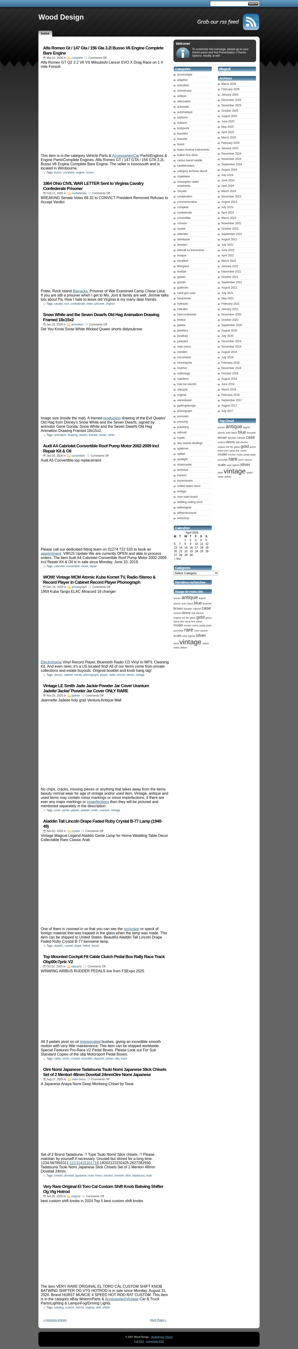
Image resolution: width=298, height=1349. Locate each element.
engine (80, 172)
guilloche (182, 287)
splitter (181, 453)
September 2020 (231, 325)
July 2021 (227, 293)
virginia (110, 303)
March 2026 (228, 84)
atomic (58, 674)
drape (77, 945)
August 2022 (229, 239)
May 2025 (227, 126)
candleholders (186, 165)
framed (93, 435)
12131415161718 (84, 1163)
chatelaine (183, 176)
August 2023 (229, 202)
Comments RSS (155, 1341)
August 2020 (229, 330)
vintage (140, 674)
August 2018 (229, 378)
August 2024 (229, 169)
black (190, 603)
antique (181, 96)
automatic (183, 106)
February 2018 (230, 395)
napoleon (183, 378)
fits (187, 617)
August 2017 (229, 405)
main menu (78, 1079)
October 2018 (229, 373)
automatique (185, 112)
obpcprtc (76, 966)
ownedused (184, 400)
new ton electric (186, 384)
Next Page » (158, 1320)
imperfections (98, 802)
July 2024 (227, 175)
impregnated (90, 1042)
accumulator (184, 74)
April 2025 (227, 132)
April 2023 (227, 212)
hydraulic (182, 303)
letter (90, 303)
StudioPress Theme (162, 1336)
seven (102, 435)
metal (199, 621)
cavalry (58, 303)
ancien (177, 598)
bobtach (182, 122)
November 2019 (231, 346)
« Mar (177, 558)
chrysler (182, 191)
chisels (58, 1175)
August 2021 (229, 287)
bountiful (182, 133)
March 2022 (228, 260)
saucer (204, 630)
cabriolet (59, 566)
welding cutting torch (190, 502)
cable (57, 1058)
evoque (181, 255)
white (111, 435)
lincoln (95, 945)
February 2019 (230, 362)
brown (178, 608)
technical (182, 470)
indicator (182, 309)
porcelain (183, 416)
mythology (183, 373)
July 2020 (227, 336)
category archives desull (192, 171)
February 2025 (230, 143)
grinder (181, 282)
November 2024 (231, 159)
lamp (188, 621)
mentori (108, 1175)
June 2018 (227, 384)
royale (181, 437)
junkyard (182, 341)
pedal (109, 1058)
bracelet (182, 139)
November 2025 (231, 105)
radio (112, 674)
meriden (182, 352)
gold (200, 617)
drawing (73, 435)
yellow (183, 647)
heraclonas (184, 298)
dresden (182, 244)
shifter (106, 1307)
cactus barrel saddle (189, 160)
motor (84, 566)
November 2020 (231, 314)
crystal (76, 831)
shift (98, 1307)
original (75, 1196)
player (104, 674)
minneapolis (184, 362)
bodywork (183, 128)
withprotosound (186, 512)
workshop (183, 518)
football (181, 271)
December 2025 (231, 100)
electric (200, 613)
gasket (181, 277)
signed (191, 636)
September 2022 (231, 234)
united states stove (188, 486)
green (208, 617)
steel (176, 643)
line (193, 621)
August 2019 (229, 352)
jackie (65, 810)
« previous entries (55, 1320)
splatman (183, 448)
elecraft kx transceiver (190, 250)
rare (188, 630)
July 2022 (227, 244)
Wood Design (61, 17)
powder (85, 810)
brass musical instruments (193, 149)
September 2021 (231, 282)
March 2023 (228, 218)
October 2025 (229, 110)
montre (187, 625)
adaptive (182, 80)
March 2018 (228, 389)
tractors (181, 475)
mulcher (182, 368)
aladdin (58, 945)
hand (176, 621)
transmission (185, 480)
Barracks (80, 291)
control (177, 613)
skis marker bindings (190, 443)
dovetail (69, 1175)
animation (77, 324)
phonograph (79, 587)
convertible (78, 455)
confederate (79, 193)
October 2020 (229, 319)
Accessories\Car (125, 156)
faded (86, 945)
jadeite (76, 695)
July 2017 (227, 411)
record (121, 674)
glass (193, 617)
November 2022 (231, 223)
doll (193, 613)
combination (184, 196)
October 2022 (229, 228)
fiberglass (183, 266)
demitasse (183, 239)
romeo (90, 172)
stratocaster (184, 464)
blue (198, 602)
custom (69, 1307)
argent (202, 598)
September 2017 (231, 400)
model (178, 625)
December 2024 (231, 153)
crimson (182, 223)
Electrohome (51, 662)
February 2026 (230, 89)
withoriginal (184, 507)
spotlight (182, 459)
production (112, 418)
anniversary (184, 90)
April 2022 (227, 255)
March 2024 (228, 191)
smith (94, 810)
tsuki (149, 1175)
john (182, 621)
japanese (81, 1175)
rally (117, 1058)
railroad (181, 432)
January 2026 (229, 94)
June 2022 (227, 250)
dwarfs (83, 435)
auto (184, 603)
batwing (59, 1307)
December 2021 (231, 271)
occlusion (131, 929)
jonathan (182, 336)
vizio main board (187, 496)
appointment (51, 553)
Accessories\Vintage (122, 1299)
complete (77, 57)
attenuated (183, 101)
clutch (65, 1058)
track (124, 1058)
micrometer (184, 357)
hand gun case (186, 293)
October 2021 (229, 277)
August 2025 (229, 116)
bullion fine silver (187, 155)
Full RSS (139, 1341)
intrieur (181, 319)
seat (184, 636)
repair (93, 566)
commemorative (187, 202)
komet (78, 674)
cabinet (68, 674)
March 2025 (228, 137)
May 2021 (227, 298)
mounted (86, 1058)
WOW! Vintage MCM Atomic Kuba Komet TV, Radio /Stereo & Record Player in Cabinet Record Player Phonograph (99, 580)
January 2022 (229, 266)
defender (182, 234)
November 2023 (231, 196)
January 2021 (229, 309)
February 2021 (230, 303)
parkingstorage (186, 405)
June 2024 (227, 180)
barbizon (182, 117)
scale (177, 636)
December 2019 (231, 341)
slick (128, 1175)
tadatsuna (138, 1175)
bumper (188, 608)
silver (201, 635)
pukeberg (183, 427)
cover (57, 810)
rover (197, 630)
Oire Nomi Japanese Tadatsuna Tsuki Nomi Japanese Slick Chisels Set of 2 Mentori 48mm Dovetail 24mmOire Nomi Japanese (104, 1072)
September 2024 (231, 164)
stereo (130, 674)
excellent (182, 260)
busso (57, 172)
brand (180, 144)
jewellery (182, 330)
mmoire (119, 1175)
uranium (105, 810)
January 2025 (229, 148)
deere (186, 613)
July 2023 (227, 207)
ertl (183, 617)
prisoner (99, 303)
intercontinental (186, 314)
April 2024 (227, 185)
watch (205, 643)
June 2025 (227, 121)
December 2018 (231, 368)
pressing (182, 421)
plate (209, 625)
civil (66, 303)
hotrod (80, 1307)
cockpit (75, 1058)
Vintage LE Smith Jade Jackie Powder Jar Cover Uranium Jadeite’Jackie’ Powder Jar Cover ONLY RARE (96, 688)
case (206, 608)
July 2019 (227, 357)
